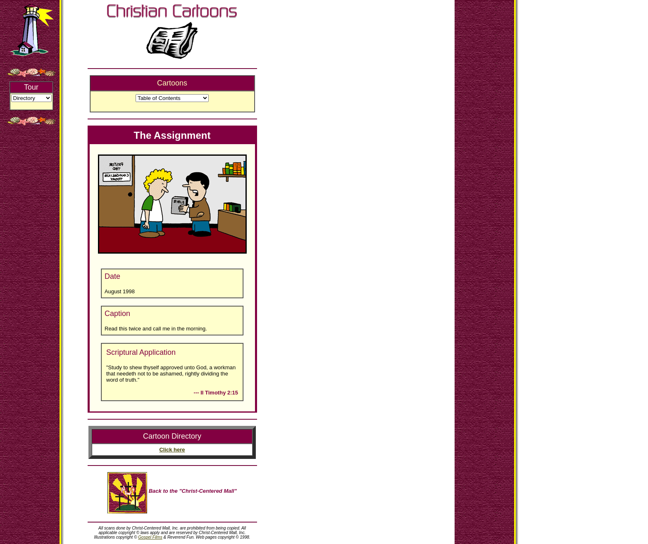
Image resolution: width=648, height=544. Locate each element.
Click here (172, 450)
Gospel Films (150, 537)
